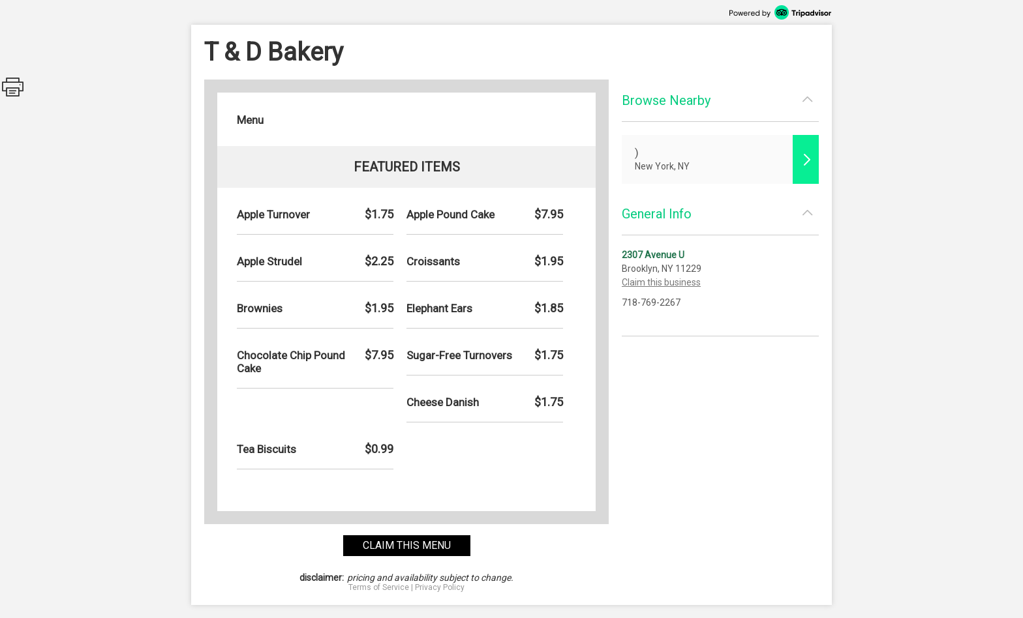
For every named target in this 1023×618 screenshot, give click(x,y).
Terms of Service (378, 587)
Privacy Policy (440, 587)
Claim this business (661, 282)
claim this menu (407, 545)
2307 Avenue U (653, 255)
